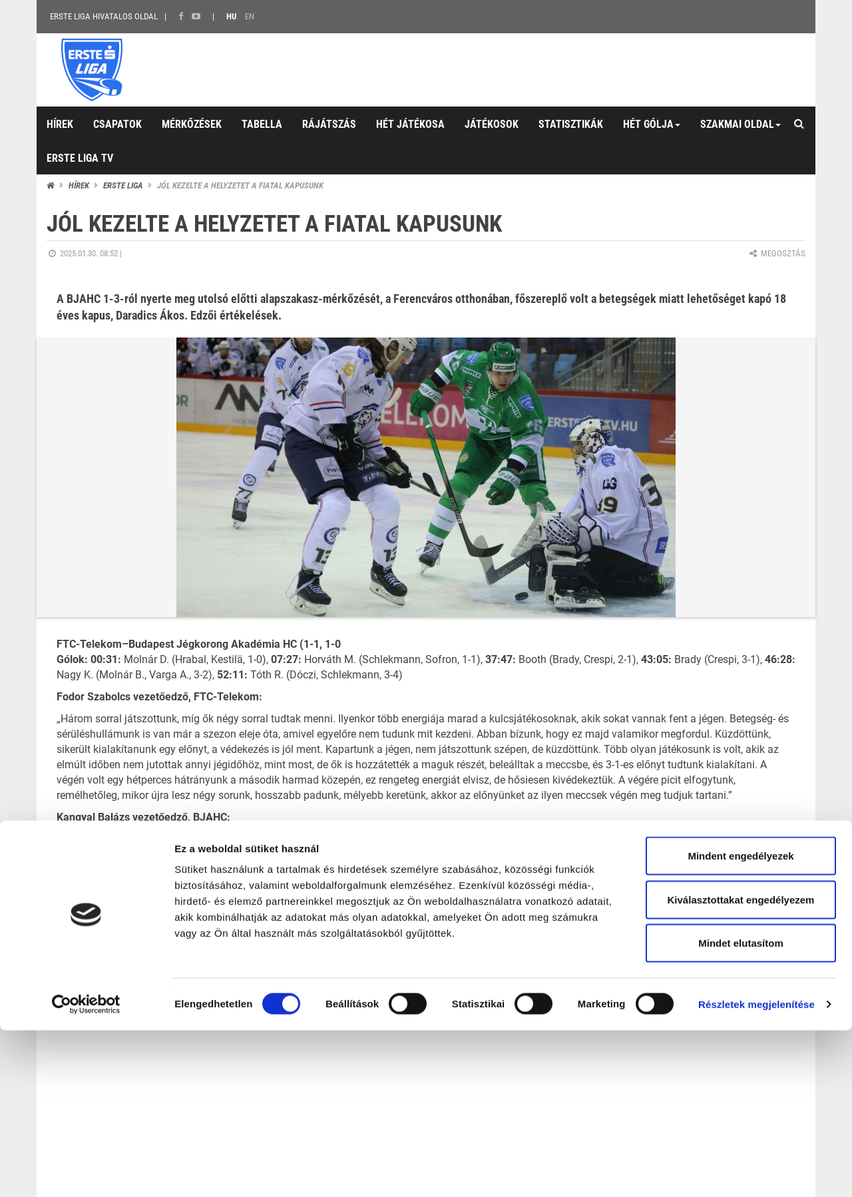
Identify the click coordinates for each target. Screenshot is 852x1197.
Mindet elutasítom (740, 1109)
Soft (788, 966)
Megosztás (776, 253)
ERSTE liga (123, 185)
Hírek (79, 185)
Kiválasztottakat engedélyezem (741, 1066)
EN (249, 16)
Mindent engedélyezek (740, 1022)
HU (231, 16)
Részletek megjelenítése (756, 1170)
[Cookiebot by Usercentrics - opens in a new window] (86, 1171)
